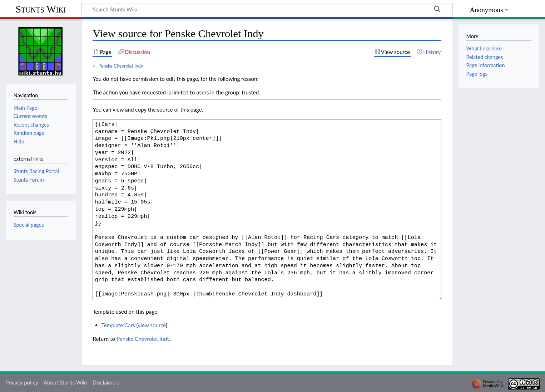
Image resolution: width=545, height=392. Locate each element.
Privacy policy (21, 382)
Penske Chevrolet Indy (120, 66)
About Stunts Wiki (65, 382)
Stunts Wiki (41, 9)
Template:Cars (118, 325)
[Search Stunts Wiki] (267, 9)
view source (152, 325)
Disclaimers (106, 382)
